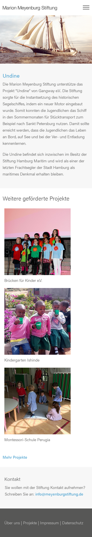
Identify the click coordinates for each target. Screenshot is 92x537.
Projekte (30, 522)
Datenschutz (72, 522)
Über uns (12, 522)
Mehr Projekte (15, 457)
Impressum (49, 522)
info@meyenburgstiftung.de (59, 494)
